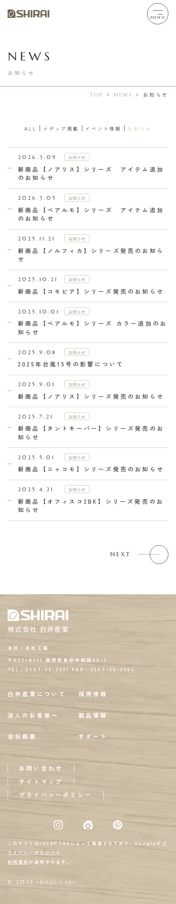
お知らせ (140, 128)
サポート (93, 736)
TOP (97, 95)
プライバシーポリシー (55, 795)
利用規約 (18, 862)
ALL (30, 128)
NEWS (123, 95)
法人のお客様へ (33, 715)
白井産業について (37, 694)
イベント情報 (103, 128)
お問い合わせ (41, 768)
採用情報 (93, 694)
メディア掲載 (61, 128)
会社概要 (22, 736)
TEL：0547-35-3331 (39, 669)
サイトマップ (41, 781)
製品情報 (93, 715)
